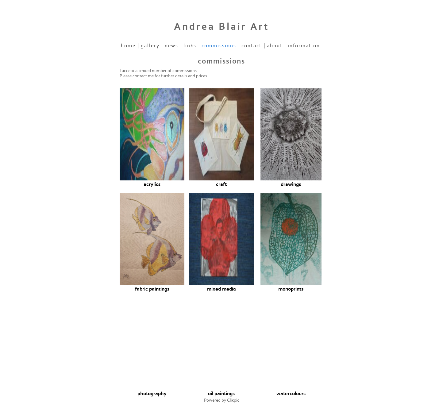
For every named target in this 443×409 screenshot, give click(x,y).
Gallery (150, 45)
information (304, 45)
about (275, 45)
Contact (251, 45)
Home (128, 45)
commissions (219, 45)
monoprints (290, 289)
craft (221, 184)
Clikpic (233, 400)
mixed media (221, 289)
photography (152, 393)
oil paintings (221, 393)
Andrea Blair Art (221, 27)
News (171, 45)
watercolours (291, 393)
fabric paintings (152, 289)
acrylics (152, 184)
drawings (291, 184)
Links (189, 45)
